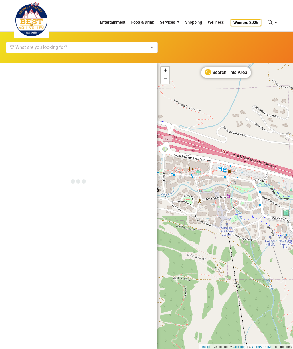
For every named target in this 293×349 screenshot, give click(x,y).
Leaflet (205, 346)
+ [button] (165, 71)
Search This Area (226, 72)
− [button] (165, 79)
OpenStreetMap (263, 346)
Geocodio (239, 346)
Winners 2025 (245, 22)
